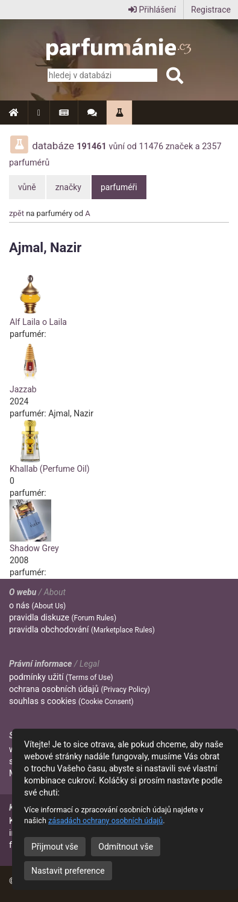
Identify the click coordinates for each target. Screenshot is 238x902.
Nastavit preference (68, 871)
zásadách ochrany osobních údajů (105, 820)
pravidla (62, 617)
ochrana (79, 689)
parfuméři (119, 187)
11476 (151, 146)
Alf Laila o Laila (38, 322)
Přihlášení (152, 9)
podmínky (61, 677)
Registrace (211, 9)
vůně (27, 187)
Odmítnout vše (125, 846)
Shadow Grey (34, 548)
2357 (211, 146)
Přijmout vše (54, 846)
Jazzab (23, 389)
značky (68, 187)
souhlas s (71, 701)
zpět (16, 213)
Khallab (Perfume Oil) (50, 469)
